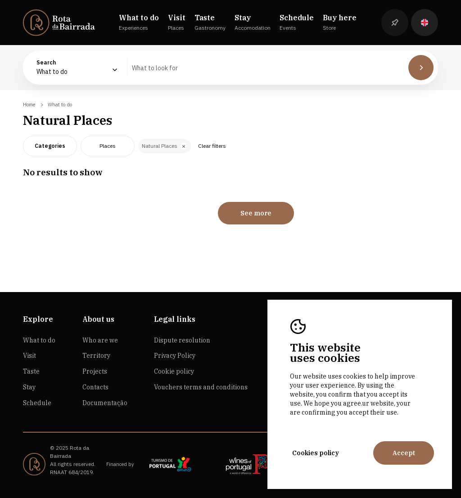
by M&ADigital (67, 480)
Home (29, 104)
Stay (29, 387)
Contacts (95, 387)
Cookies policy (315, 453)
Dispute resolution (182, 340)
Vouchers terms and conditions (201, 387)
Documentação (104, 403)
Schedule (37, 403)
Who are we (100, 340)
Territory (96, 356)
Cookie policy (174, 371)
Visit (29, 356)
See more (255, 213)
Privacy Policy (174, 356)
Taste (31, 371)
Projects (94, 371)
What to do (39, 340)
